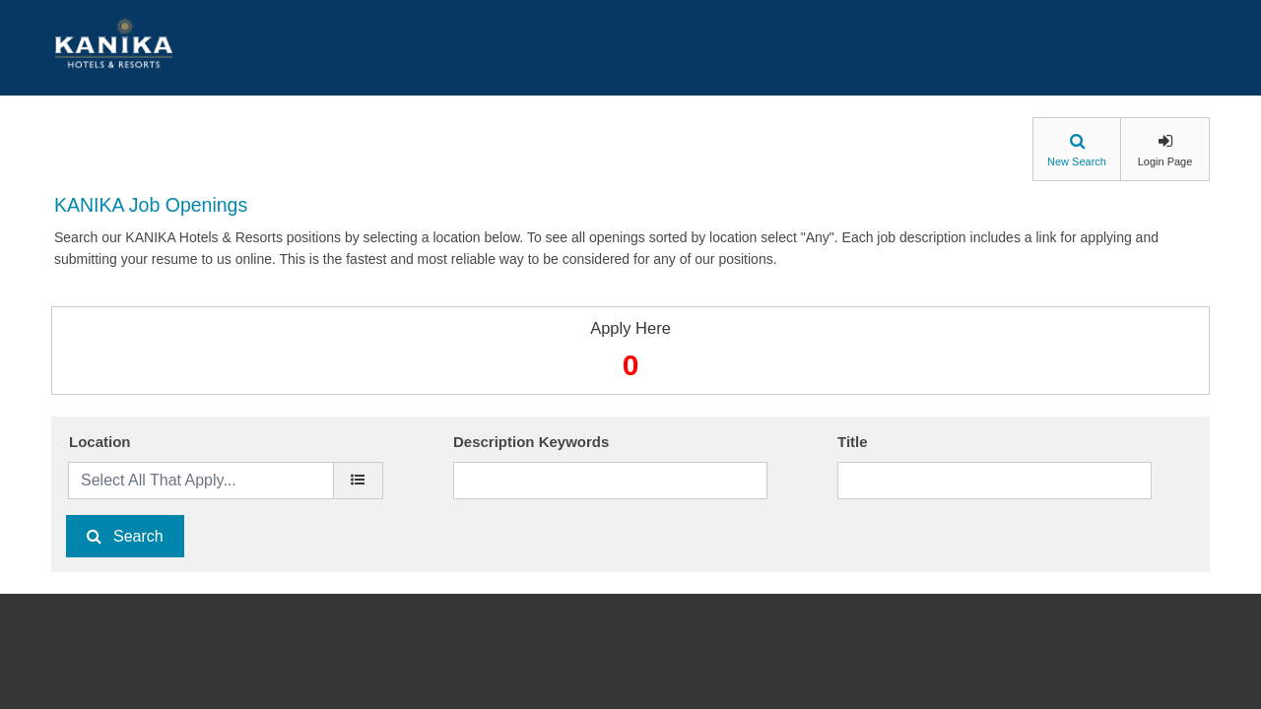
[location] (358, 480)
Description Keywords (531, 441)
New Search (1076, 161)
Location (100, 441)
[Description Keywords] (610, 480)
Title (852, 441)
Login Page (1165, 161)
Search (138, 536)
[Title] (994, 480)
